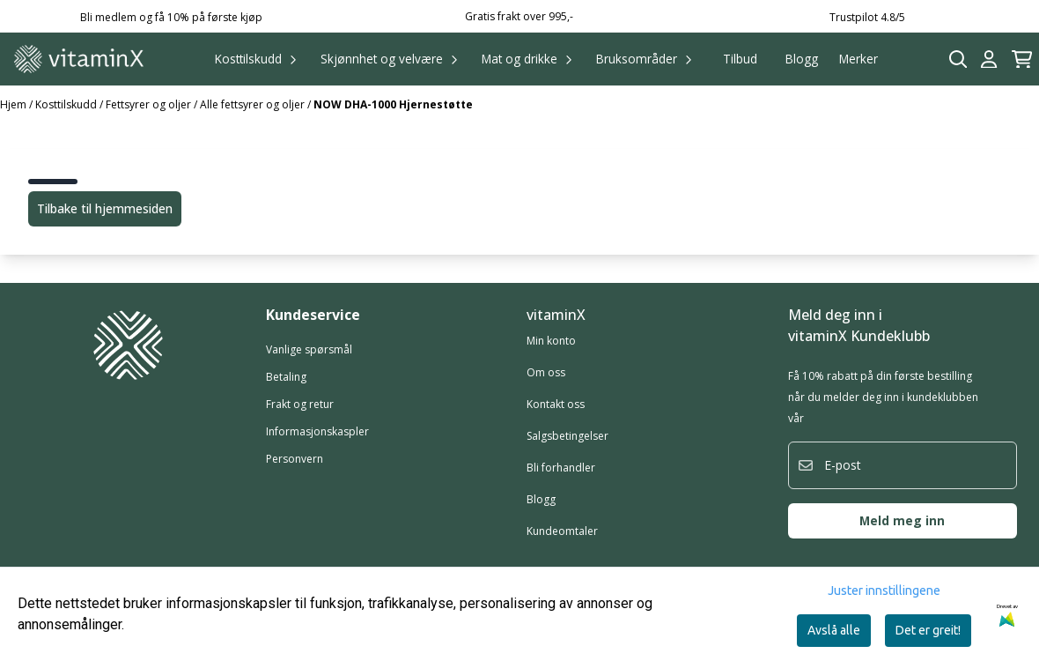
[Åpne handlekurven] (1022, 59)
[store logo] (79, 59)
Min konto (551, 340)
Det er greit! (928, 630)
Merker (858, 58)
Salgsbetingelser (567, 435)
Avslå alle (833, 630)
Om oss (546, 372)
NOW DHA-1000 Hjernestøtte (393, 104)
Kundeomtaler (562, 531)
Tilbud (740, 58)
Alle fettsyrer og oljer (253, 104)
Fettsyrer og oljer (150, 104)
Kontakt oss (556, 404)
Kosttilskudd (67, 104)
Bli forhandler (561, 467)
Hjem (14, 104)
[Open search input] (958, 59)
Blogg (801, 58)
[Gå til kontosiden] (989, 59)
